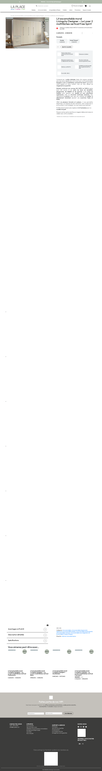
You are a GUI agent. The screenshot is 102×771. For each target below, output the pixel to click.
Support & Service (58, 725)
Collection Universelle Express (68, 636)
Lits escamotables (42, 10)
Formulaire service (57, 731)
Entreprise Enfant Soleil (33, 730)
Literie (70, 10)
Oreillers (65, 10)
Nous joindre (30, 725)
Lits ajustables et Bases (54, 10)
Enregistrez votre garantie (59, 732)
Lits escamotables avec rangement (79, 633)
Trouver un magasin (78, 6)
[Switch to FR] (82, 743)
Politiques (55, 726)
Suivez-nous (82, 723)
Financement (56, 729)
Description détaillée (16, 635)
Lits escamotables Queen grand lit (84, 631)
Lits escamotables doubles (68, 631)
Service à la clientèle (58, 728)
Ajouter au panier (67, 47)
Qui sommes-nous (32, 727)
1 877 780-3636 (14, 725)
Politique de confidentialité (59, 765)
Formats (59, 37)
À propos (30, 723)
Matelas (33, 10)
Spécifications (13, 640)
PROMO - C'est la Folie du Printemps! (51, 1)
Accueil (12, 15)
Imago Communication (55, 769)
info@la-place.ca (14, 727)
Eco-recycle (30, 733)
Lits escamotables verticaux (63, 633)
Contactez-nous (16, 723)
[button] (19, 1)
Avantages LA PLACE (16, 629)
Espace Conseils (87, 10)
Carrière (29, 731)
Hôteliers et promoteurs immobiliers (37, 728)
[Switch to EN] (89, 6)
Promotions (77, 10)
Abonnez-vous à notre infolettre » (86, 739)
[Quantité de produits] (58, 47)
